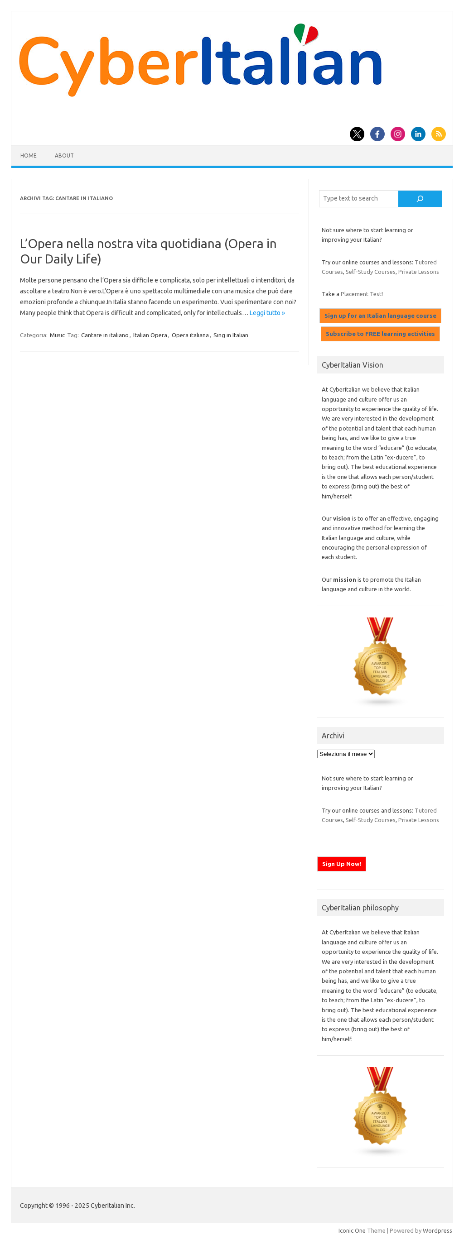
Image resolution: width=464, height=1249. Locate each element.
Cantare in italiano (105, 335)
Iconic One (352, 1230)
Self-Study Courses (371, 271)
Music (57, 335)
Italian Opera (150, 335)
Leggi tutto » (267, 312)
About (64, 155)
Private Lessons (418, 271)
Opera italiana (190, 335)
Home (28, 155)
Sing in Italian (230, 335)
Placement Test (361, 294)
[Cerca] (420, 198)
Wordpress (437, 1230)
